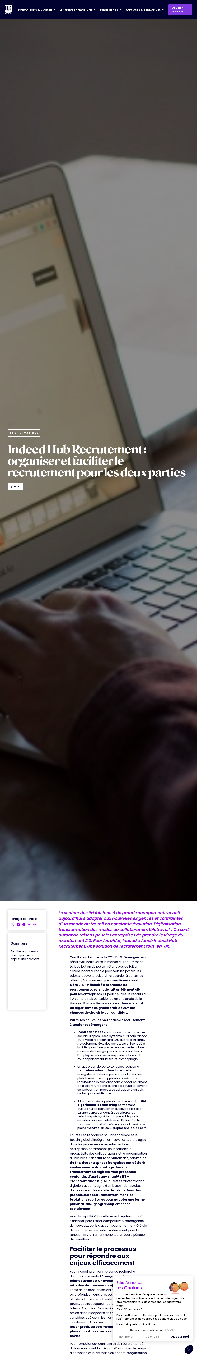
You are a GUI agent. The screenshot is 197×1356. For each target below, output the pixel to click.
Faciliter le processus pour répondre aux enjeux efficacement (25, 955)
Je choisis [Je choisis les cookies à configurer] (153, 1337)
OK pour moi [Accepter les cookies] (180, 1337)
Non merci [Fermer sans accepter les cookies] (126, 1337)
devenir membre (178, 9)
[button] (36, 9)
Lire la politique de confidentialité (135, 1324)
